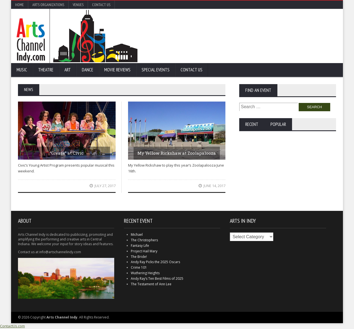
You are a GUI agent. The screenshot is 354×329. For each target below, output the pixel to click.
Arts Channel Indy (77, 36)
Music (22, 70)
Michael (137, 234)
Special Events (156, 70)
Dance (87, 70)
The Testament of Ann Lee (151, 284)
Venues (78, 4)
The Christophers (144, 240)
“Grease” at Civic (67, 153)
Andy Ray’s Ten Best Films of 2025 (157, 278)
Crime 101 (139, 267)
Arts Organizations (48, 4)
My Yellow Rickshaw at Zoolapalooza (176, 153)
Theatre (45, 70)
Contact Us (101, 4)
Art (67, 70)
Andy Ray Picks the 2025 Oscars (155, 262)
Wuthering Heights (145, 273)
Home (19, 4)
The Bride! (139, 256)
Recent (251, 124)
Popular (278, 124)
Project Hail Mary (144, 251)
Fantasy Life (140, 245)
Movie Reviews (117, 70)
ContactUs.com (12, 325)
